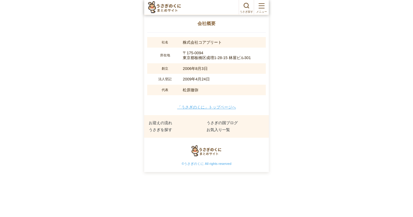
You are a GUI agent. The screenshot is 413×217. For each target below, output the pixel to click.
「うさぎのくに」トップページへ (206, 107)
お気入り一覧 (218, 129)
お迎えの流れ (160, 123)
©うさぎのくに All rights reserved (206, 163)
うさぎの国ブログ (222, 123)
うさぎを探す (160, 129)
